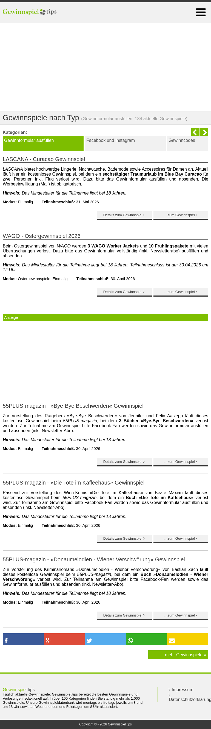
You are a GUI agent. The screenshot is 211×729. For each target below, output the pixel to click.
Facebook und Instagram (110, 140)
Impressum (181, 689)
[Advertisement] (105, 67)
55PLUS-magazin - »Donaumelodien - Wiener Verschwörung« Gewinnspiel (94, 559)
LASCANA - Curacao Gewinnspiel (44, 159)
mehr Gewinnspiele (185, 654)
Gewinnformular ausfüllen (29, 140)
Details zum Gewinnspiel (124, 215)
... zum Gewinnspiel (181, 215)
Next (204, 132)
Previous (195, 132)
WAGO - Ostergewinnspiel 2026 (42, 236)
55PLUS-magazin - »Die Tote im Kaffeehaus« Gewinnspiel (73, 483)
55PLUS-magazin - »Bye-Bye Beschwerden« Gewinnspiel (73, 406)
